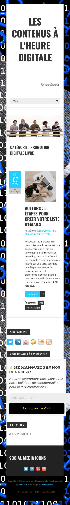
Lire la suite (32, 294)
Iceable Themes (47, 484)
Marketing (50, 230)
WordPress (23, 484)
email (40, 302)
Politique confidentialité (45, 492)
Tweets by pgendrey (19, 434)
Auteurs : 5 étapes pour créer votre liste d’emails (42, 216)
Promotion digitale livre (37, 234)
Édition (40, 230)
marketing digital (33, 307)
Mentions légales (25, 492)
